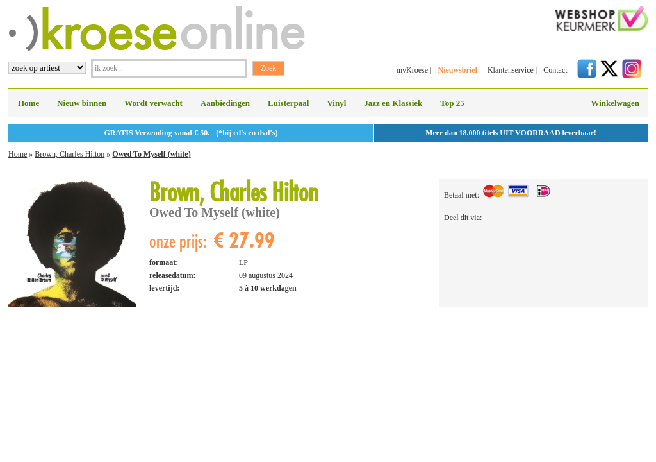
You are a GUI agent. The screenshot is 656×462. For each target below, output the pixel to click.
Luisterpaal (288, 103)
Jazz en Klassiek (393, 103)
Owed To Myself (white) (151, 154)
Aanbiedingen (225, 103)
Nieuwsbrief (457, 69)
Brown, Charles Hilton (69, 154)
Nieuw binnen (81, 103)
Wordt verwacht (153, 103)
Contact (555, 69)
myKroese (412, 69)
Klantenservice (511, 69)
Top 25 (452, 103)
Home (28, 103)
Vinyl (336, 103)
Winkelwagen (615, 103)
